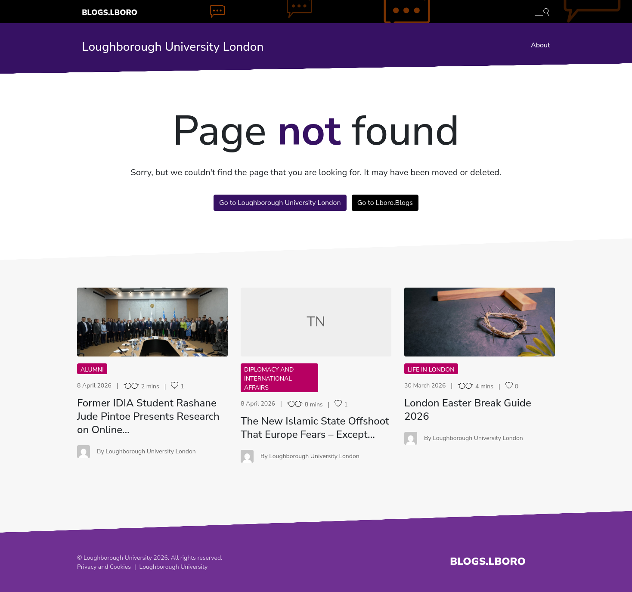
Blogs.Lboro (109, 12)
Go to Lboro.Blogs (385, 203)
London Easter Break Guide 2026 (467, 409)
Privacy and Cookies (104, 567)
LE (479, 322)
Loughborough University (173, 567)
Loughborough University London (172, 47)
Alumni (92, 370)
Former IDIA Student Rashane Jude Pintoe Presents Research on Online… (148, 416)
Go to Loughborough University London (280, 203)
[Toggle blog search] (542, 11)
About (540, 45)
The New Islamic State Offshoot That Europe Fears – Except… (315, 427)
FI (152, 322)
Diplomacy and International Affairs (269, 379)
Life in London (431, 370)
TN (316, 322)
